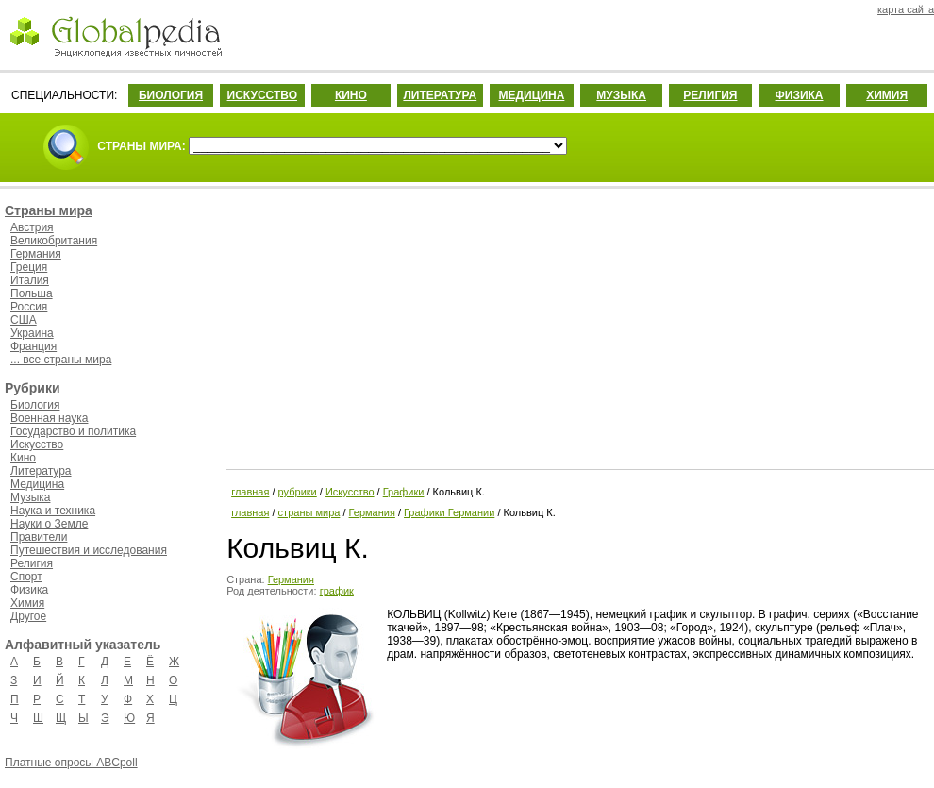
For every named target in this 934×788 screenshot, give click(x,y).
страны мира (309, 512)
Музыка (30, 497)
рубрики (297, 491)
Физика (29, 589)
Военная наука (49, 418)
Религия (31, 563)
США (23, 320)
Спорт (26, 576)
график (337, 590)
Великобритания (53, 240)
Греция (28, 267)
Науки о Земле (49, 523)
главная (250, 491)
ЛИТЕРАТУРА (439, 95)
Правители (38, 537)
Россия (28, 306)
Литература (41, 471)
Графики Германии (449, 512)
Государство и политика (73, 431)
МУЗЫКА (621, 95)
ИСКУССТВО (262, 95)
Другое (28, 616)
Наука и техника (52, 510)
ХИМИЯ (887, 95)
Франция (33, 346)
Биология (34, 404)
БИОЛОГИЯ (171, 95)
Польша (31, 293)
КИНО (351, 95)
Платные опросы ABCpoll (71, 762)
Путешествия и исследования (88, 550)
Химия (27, 603)
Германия (35, 253)
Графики (404, 491)
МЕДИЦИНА (531, 95)
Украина (32, 333)
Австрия (32, 227)
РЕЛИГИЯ (710, 95)
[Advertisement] (578, 325)
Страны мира (48, 210)
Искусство (36, 444)
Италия (29, 280)
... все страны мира (60, 359)
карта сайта (905, 9)
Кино (23, 457)
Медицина (37, 484)
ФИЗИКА (800, 95)
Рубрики (32, 387)
